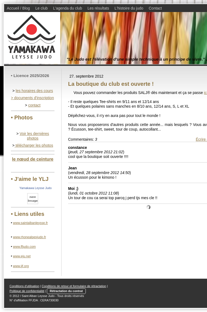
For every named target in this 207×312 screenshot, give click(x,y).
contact (34, 105)
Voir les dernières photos (34, 135)
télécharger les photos (33, 145)
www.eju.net (22, 256)
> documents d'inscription (32, 98)
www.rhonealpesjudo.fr (29, 237)
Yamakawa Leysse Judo (35, 188)
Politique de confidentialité (27, 291)
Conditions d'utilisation (24, 286)
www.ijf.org (21, 266)
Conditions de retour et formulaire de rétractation (74, 286)
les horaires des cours (34, 91)
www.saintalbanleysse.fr (30, 223)
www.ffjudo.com (24, 247)
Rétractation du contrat (66, 291)
